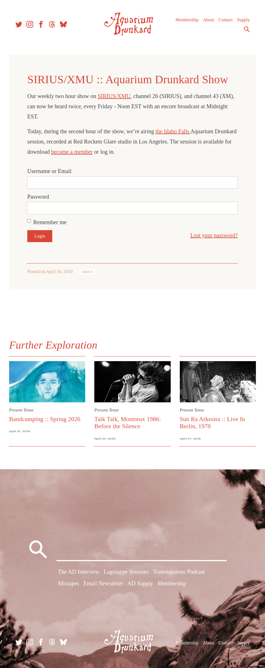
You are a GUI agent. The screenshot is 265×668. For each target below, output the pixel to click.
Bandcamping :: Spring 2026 (44, 419)
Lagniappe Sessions (126, 572)
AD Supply (140, 583)
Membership (187, 19)
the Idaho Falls (172, 131)
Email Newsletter (103, 583)
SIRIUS (87, 272)
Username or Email (49, 171)
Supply (243, 19)
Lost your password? (214, 235)
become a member (72, 152)
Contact (225, 19)
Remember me (49, 222)
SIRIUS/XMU (114, 96)
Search (247, 29)
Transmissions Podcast (179, 572)
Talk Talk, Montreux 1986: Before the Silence (127, 423)
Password (38, 196)
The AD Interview (78, 572)
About (208, 19)
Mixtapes (68, 583)
